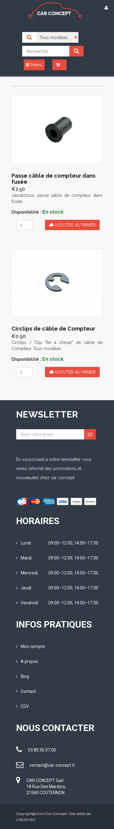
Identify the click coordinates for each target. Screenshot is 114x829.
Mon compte (30, 646)
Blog (22, 676)
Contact (26, 691)
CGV (22, 706)
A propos (27, 661)
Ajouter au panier (72, 225)
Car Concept (56, 814)
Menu (34, 64)
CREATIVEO (25, 820)
